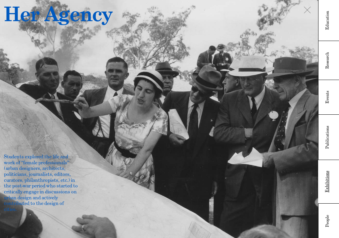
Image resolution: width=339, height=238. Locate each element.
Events (327, 97)
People (327, 221)
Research (327, 60)
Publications (327, 137)
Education (327, 20)
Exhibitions (327, 181)
